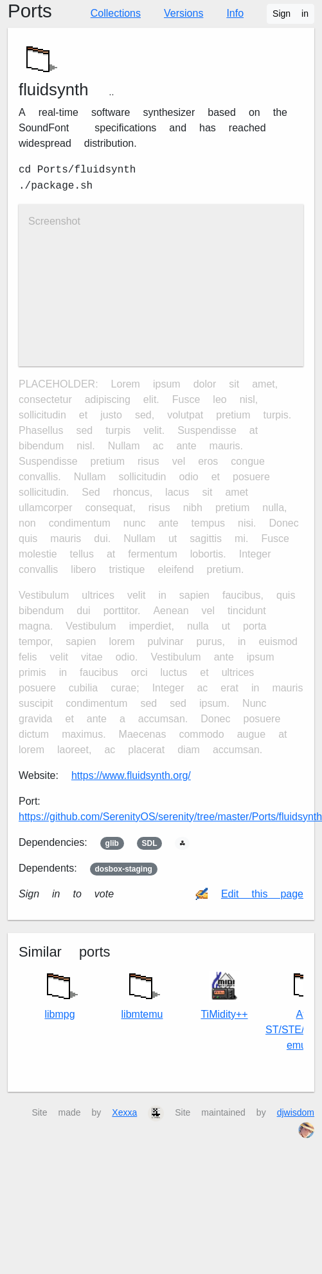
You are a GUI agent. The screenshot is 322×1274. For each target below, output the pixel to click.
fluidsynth (54, 89)
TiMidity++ (224, 995)
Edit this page (262, 894)
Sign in (291, 13)
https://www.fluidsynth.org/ (131, 775)
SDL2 (149, 843)
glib (112, 843)
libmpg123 (59, 993)
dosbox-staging (123, 869)
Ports (30, 11)
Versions (183, 13)
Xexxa (124, 1112)
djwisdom (295, 1112)
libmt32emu (142, 993)
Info (235, 13)
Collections (116, 13)
